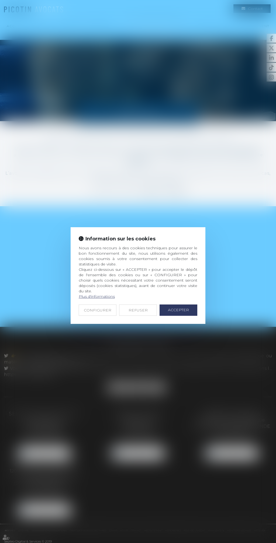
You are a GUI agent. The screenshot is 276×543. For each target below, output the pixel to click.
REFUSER (138, 310)
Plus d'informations (97, 296)
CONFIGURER (97, 310)
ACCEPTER (178, 309)
